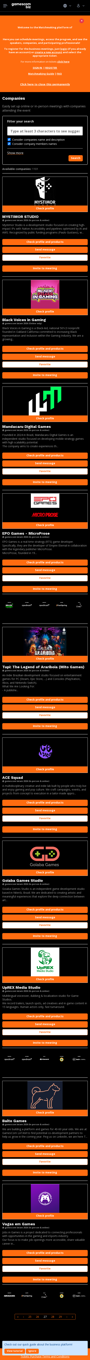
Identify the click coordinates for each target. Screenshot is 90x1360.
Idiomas (67, 6)
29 (60, 1316)
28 (52, 1316)
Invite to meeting (45, 268)
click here (63, 61)
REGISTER (51, 67)
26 (37, 1316)
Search (75, 158)
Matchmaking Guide (41, 73)
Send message (45, 249)
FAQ (59, 73)
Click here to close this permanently (45, 84)
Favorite (45, 257)
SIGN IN (38, 67)
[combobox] (45, 132)
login (63, 49)
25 (29, 1316)
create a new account (48, 52)
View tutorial (15, 1351)
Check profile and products (45, 242)
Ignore (32, 1351)
